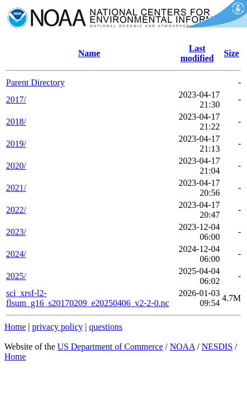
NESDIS (217, 346)
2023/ (16, 232)
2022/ (16, 209)
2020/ (16, 165)
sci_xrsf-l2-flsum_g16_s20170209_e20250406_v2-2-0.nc (87, 298)
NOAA (182, 346)
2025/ (16, 276)
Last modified (196, 53)
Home (15, 326)
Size (231, 53)
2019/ (16, 143)
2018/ (16, 121)
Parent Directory (35, 82)
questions (105, 326)
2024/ (16, 254)
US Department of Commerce (110, 346)
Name (89, 53)
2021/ (16, 187)
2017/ (16, 99)
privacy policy (57, 326)
